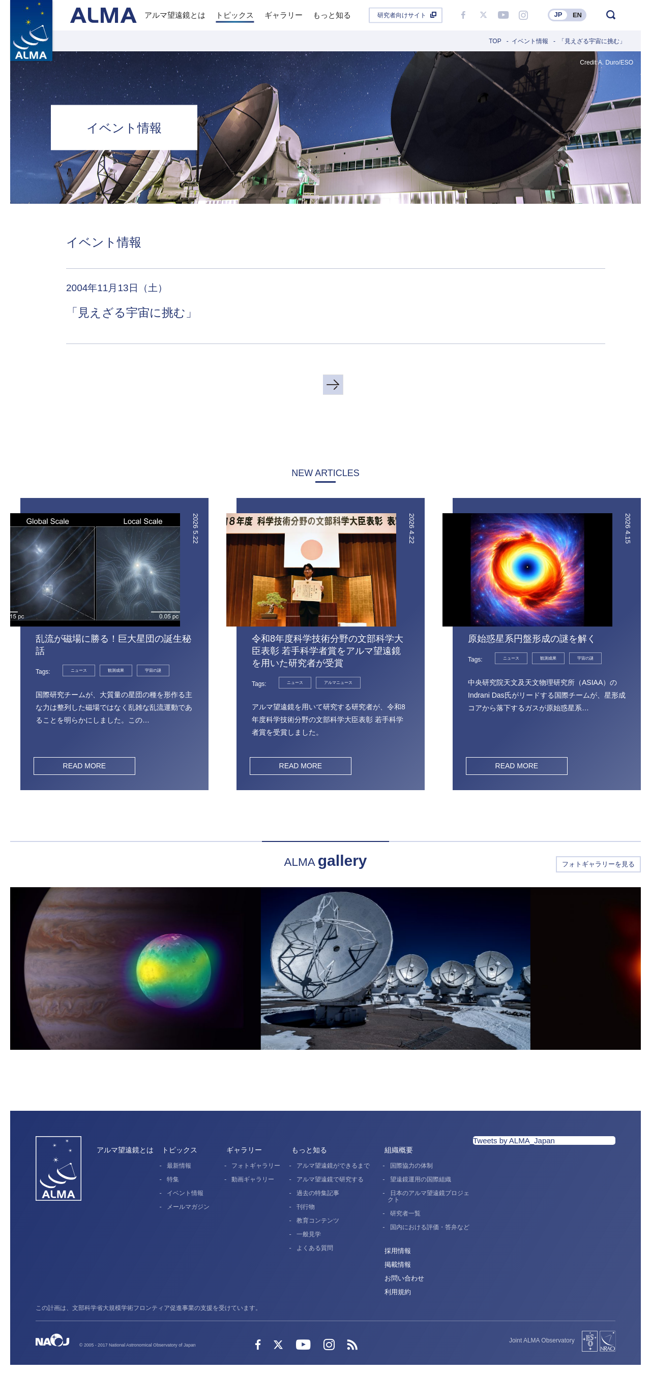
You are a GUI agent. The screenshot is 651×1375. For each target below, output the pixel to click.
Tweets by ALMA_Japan (514, 1140)
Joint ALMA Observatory (542, 1340)
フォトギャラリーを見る (598, 864)
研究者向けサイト (401, 15)
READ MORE (84, 766)
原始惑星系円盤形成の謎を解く (532, 639)
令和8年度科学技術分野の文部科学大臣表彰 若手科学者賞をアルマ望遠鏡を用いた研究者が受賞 (327, 651)
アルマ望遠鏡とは (125, 1149)
